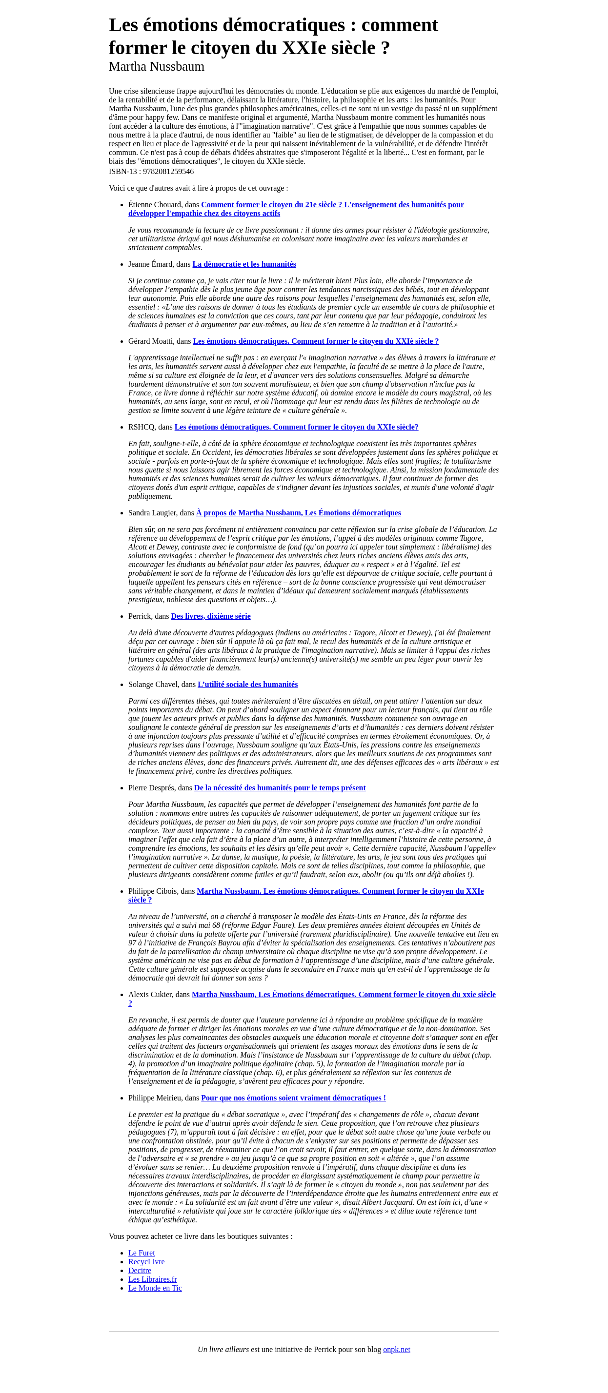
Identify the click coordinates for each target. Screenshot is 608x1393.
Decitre (139, 1270)
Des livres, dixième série (211, 616)
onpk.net (396, 1349)
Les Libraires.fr (152, 1279)
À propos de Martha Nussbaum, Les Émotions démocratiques (298, 513)
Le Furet (141, 1253)
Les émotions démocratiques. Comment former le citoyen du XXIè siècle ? (316, 341)
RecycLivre (146, 1261)
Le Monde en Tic (155, 1288)
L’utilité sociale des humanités (248, 684)
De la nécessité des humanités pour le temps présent (280, 788)
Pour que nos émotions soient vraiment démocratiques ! (293, 1098)
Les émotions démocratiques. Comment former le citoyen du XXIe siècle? (297, 427)
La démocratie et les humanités (244, 264)
